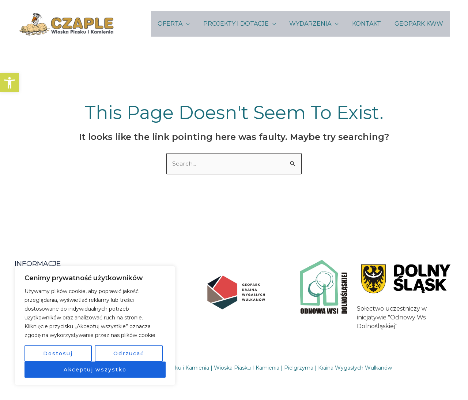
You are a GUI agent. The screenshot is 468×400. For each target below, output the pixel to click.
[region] (95, 325)
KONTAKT (369, 23)
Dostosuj (58, 353)
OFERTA (177, 23)
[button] (9, 82)
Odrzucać (128, 353)
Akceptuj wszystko (95, 369)
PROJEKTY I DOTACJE (242, 23)
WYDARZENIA (315, 23)
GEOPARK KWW (419, 23)
